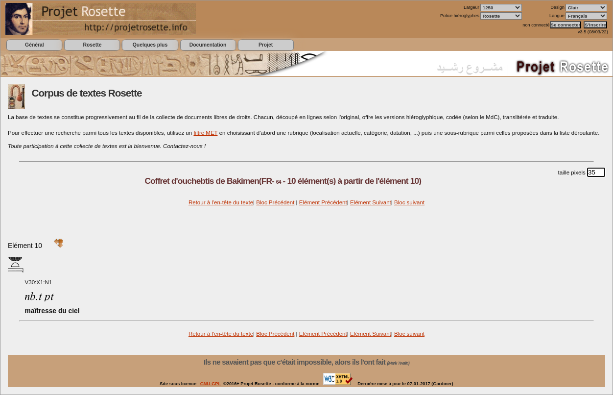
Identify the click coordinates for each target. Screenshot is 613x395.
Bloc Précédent (275, 202)
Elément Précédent (323, 202)
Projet (266, 45)
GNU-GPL (210, 383)
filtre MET (205, 133)
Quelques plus (150, 45)
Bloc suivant (409, 202)
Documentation (207, 45)
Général (34, 45)
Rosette (92, 45)
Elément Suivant (370, 202)
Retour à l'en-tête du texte (221, 202)
